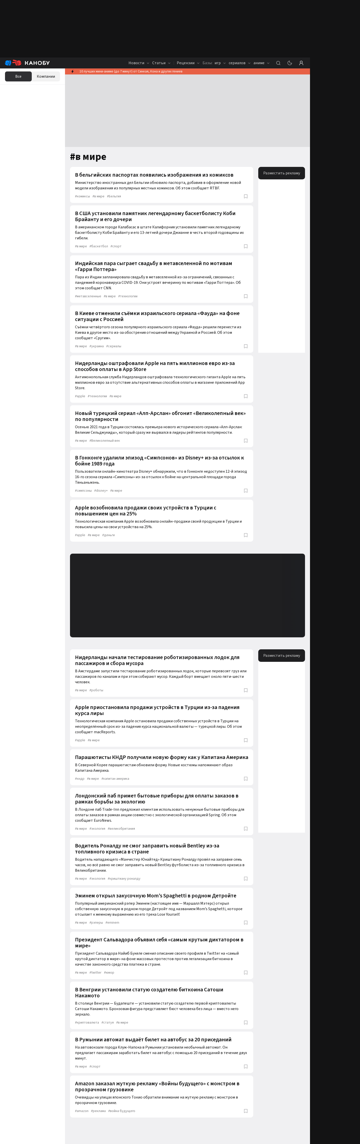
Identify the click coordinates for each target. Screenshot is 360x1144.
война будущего (121, 1111)
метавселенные (88, 296)
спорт (116, 246)
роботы (96, 690)
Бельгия (114, 196)
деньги (108, 535)
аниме (262, 63)
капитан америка (115, 778)
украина (97, 346)
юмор (109, 972)
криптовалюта (87, 1022)
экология (97, 828)
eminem (112, 922)
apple (80, 396)
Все (18, 76)
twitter (96, 972)
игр (214, 63)
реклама (98, 1111)
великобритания (121, 828)
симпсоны (83, 490)
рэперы (96, 922)
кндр (79, 778)
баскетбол (99, 246)
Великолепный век (105, 440)
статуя (108, 1022)
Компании (46, 76)
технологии (128, 296)
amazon (81, 1111)
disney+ (101, 490)
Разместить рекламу (281, 173)
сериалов (239, 63)
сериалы (113, 346)
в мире (98, 196)
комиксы (82, 196)
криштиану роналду (124, 878)
